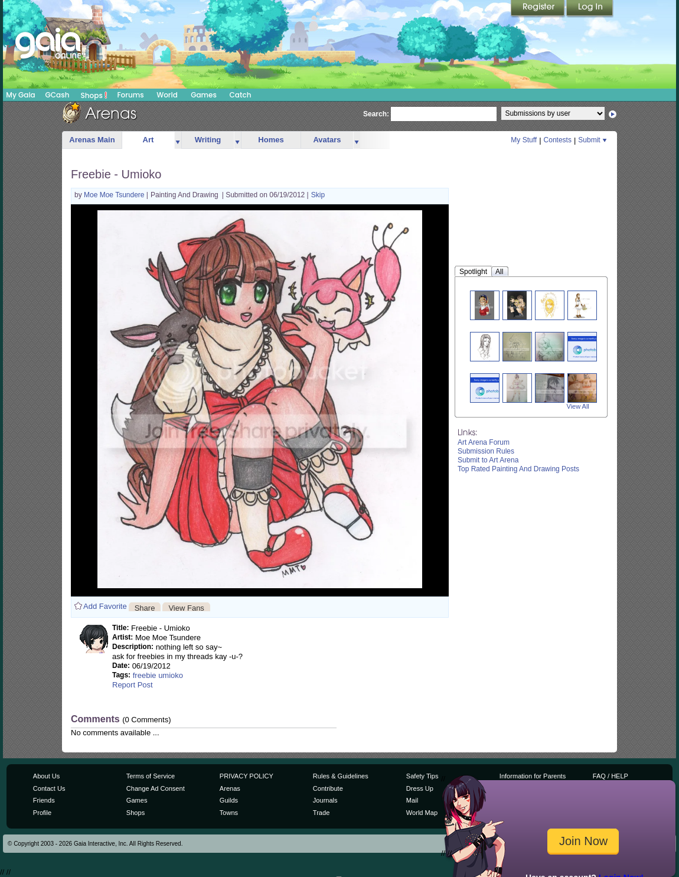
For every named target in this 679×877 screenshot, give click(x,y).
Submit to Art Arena (488, 460)
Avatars (327, 139)
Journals (325, 800)
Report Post (132, 684)
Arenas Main (92, 139)
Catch (241, 95)
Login (589, 9)
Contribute (328, 788)
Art (148, 139)
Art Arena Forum (484, 442)
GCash (57, 95)
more (177, 140)
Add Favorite (105, 606)
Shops (94, 95)
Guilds (229, 800)
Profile (42, 812)
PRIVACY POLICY (246, 776)
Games (204, 95)
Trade (321, 812)
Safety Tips (422, 776)
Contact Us (49, 788)
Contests (558, 140)
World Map (422, 812)
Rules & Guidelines (340, 776)
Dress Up (419, 788)
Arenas (230, 788)
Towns (229, 812)
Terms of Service (150, 776)
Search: (376, 114)
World (167, 95)
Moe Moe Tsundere (115, 195)
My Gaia (20, 95)
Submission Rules (486, 451)
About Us (46, 776)
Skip (318, 195)
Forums (130, 95)
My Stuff (524, 140)
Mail (412, 800)
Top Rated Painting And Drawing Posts (518, 469)
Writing (208, 139)
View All (578, 406)
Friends (44, 800)
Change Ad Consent (155, 788)
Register (538, 9)
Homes (270, 139)
